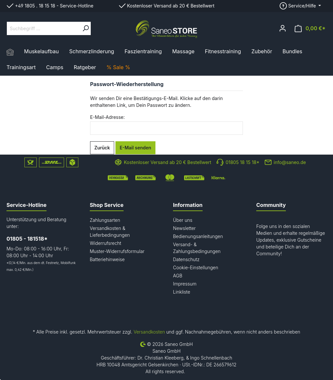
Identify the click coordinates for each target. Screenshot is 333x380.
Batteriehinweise (107, 259)
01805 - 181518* (27, 238)
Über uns (183, 220)
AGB (177, 275)
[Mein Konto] (282, 28)
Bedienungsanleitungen (198, 236)
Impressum (184, 283)
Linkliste (181, 292)
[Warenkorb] (310, 28)
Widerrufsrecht (105, 243)
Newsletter (184, 228)
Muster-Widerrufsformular (117, 251)
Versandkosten (149, 332)
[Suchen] (85, 28)
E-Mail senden (135, 147)
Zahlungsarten (105, 220)
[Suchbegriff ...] (44, 28)
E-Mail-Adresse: (107, 117)
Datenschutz (186, 259)
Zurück (102, 147)
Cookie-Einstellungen (195, 267)
